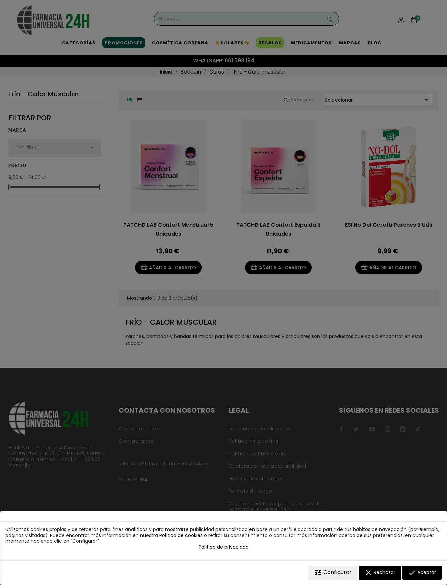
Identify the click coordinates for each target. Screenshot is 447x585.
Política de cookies (181, 535)
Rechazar (379, 573)
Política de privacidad (224, 547)
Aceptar (422, 573)
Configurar (333, 572)
